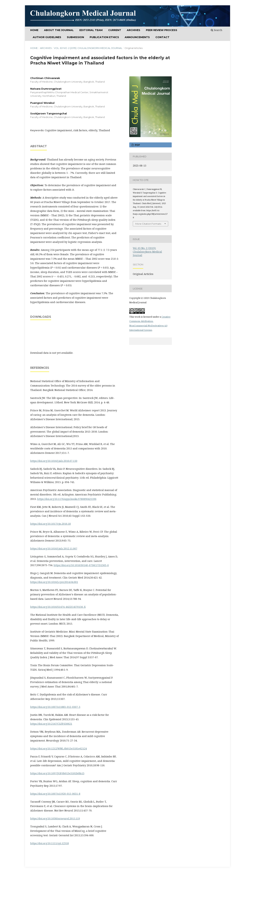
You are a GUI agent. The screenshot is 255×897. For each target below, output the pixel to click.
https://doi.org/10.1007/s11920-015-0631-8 (55, 793)
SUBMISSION (75, 37)
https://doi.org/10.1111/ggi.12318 (49, 843)
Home (34, 30)
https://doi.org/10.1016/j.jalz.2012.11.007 (53, 548)
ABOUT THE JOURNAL (59, 30)
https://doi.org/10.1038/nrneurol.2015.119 (55, 818)
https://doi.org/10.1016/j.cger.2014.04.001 (54, 582)
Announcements (137, 37)
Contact (162, 37)
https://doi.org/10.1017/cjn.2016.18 (50, 523)
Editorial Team (91, 30)
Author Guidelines (47, 37)
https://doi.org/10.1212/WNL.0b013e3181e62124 (58, 748)
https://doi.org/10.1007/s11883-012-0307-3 (55, 707)
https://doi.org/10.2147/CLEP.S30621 (51, 723)
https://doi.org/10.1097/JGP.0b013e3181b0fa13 (57, 773)
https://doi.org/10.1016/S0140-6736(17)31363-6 (81, 565)
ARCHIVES (133, 30)
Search (216, 30)
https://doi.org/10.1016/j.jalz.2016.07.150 (53, 460)
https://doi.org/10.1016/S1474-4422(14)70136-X (58, 606)
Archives (46, 48)
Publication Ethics (104, 37)
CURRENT (114, 30)
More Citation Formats (148, 223)
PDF (137, 144)
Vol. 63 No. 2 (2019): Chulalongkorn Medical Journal (88, 48)
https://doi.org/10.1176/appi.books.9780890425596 (66, 499)
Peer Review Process (161, 30)
